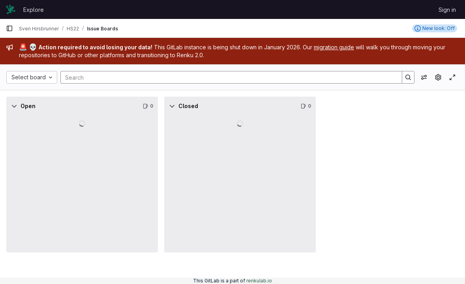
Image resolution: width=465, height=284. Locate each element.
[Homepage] (10, 9)
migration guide (334, 47)
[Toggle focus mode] (452, 77)
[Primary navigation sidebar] (9, 28)
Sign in (447, 9)
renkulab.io (259, 281)
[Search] (227, 77)
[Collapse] (14, 106)
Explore (33, 9)
